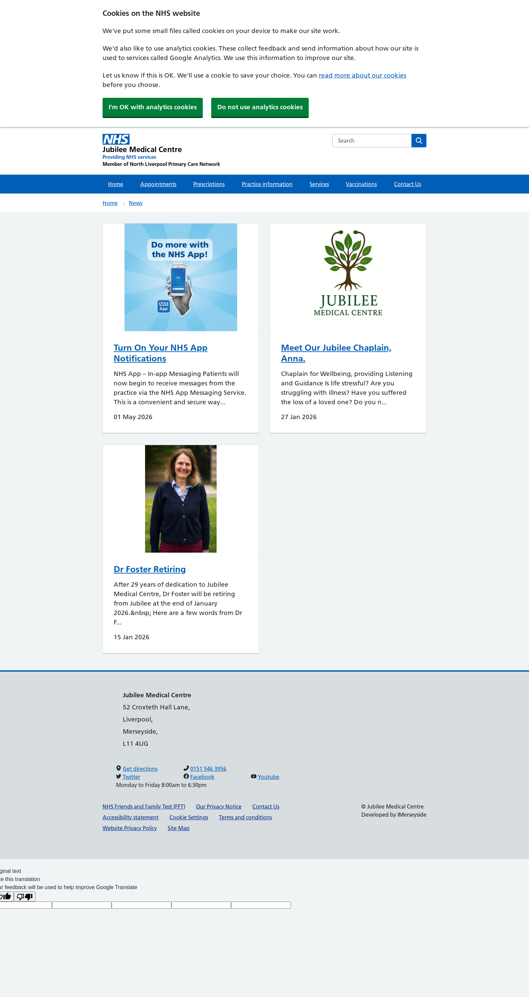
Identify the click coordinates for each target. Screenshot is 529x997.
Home (115, 184)
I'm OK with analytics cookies (153, 107)
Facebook (202, 776)
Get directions (140, 768)
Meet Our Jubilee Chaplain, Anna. (336, 353)
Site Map (179, 828)
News (135, 203)
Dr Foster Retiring (150, 569)
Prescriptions (209, 184)
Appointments (158, 184)
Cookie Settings (188, 817)
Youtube (268, 776)
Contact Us (407, 184)
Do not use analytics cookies (260, 107)
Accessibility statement (131, 817)
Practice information (267, 184)
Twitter (131, 776)
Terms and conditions (245, 817)
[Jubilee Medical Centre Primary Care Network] (161, 151)
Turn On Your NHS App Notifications (160, 353)
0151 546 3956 (208, 768)
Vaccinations (361, 184)
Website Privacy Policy (130, 828)
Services (319, 184)
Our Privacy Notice (219, 806)
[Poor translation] (24, 896)
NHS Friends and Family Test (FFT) (144, 806)
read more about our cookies (362, 75)
